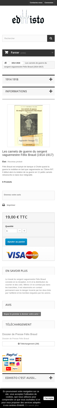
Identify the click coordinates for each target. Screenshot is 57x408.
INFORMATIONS (16, 91)
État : (4, 161)
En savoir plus (32, 405)
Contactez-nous (36, 3)
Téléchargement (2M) (28, 344)
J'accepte (48, 398)
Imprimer (11, 205)
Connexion (49, 3)
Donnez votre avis (12, 195)
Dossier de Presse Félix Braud (19, 334)
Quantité (9, 226)
